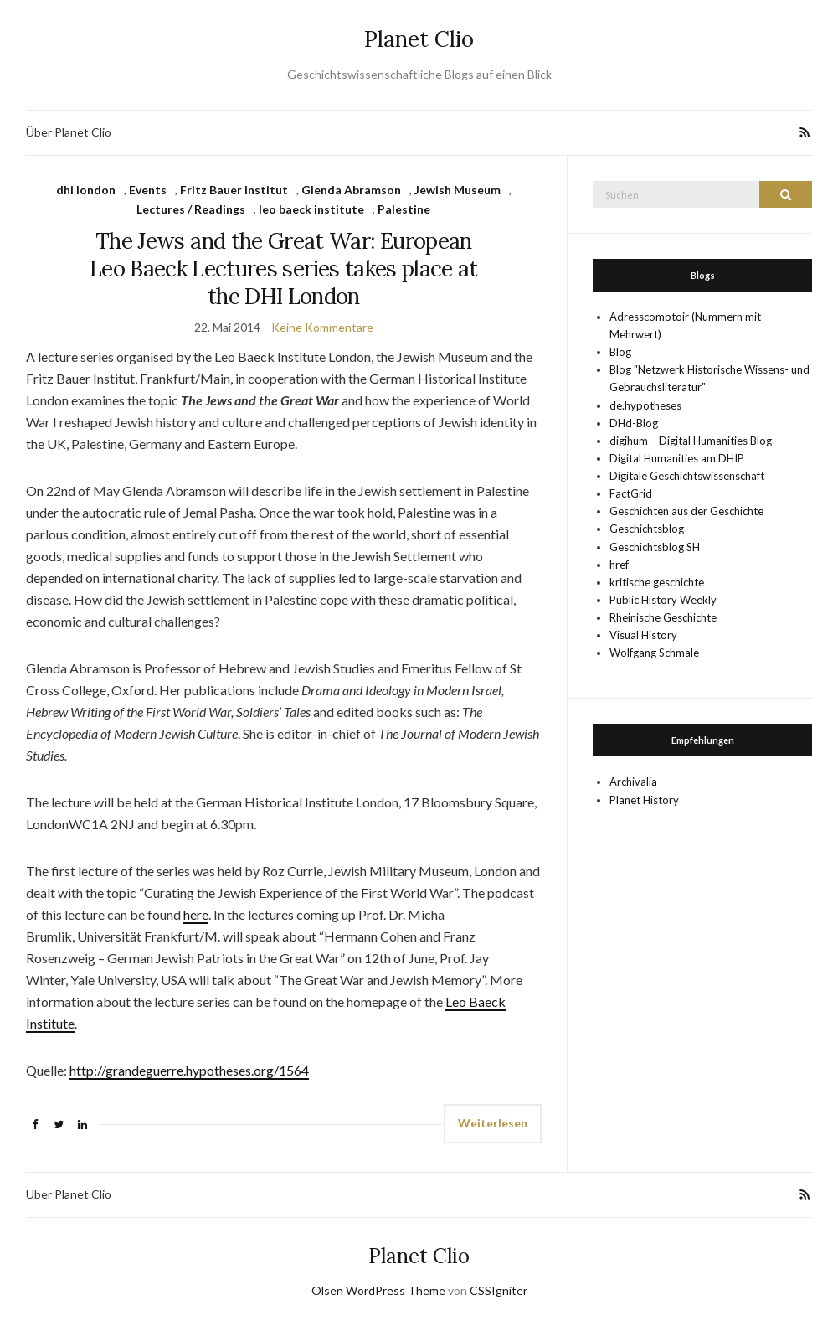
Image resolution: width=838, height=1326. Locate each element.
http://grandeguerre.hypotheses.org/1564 (189, 1070)
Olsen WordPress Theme (378, 1290)
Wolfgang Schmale (654, 652)
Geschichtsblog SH (654, 547)
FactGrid (630, 493)
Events (148, 190)
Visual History (643, 635)
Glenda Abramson (351, 190)
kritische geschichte (656, 582)
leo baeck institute (311, 209)
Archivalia (633, 781)
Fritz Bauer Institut (234, 190)
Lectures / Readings (190, 209)
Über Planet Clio (68, 132)
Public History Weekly (663, 599)
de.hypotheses (645, 405)
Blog (620, 352)
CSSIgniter (498, 1290)
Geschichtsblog (646, 528)
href (619, 564)
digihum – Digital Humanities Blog (690, 440)
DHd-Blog (633, 423)
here (195, 914)
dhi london (86, 190)
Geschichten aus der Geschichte (686, 511)
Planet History (644, 800)
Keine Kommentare (322, 327)
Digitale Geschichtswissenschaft (686, 475)
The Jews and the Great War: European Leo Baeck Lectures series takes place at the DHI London (284, 268)
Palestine (404, 209)
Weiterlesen (492, 1123)
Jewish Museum (457, 190)
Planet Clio (419, 39)
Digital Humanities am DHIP (676, 458)
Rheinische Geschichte (663, 617)
